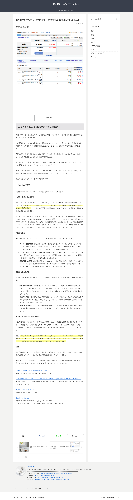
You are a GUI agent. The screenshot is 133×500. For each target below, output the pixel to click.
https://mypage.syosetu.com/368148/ (50, 477)
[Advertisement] (50, 100)
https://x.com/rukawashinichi (44, 475)
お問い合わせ (43, 497)
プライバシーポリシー (32, 497)
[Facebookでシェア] (41, 436)
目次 (47, 118)
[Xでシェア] (24, 436)
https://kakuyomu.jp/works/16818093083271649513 (51, 479)
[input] (104, 19)
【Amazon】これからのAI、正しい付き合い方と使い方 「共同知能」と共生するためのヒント (48, 379)
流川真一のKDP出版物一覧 (25, 390)
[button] (75, 436)
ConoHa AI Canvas (22, 398)
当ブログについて (19, 497)
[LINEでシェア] (58, 436)
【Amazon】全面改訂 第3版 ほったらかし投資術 (32, 370)
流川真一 (30, 467)
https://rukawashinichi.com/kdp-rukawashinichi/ (56, 473)
